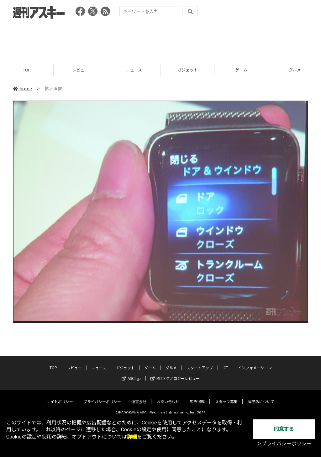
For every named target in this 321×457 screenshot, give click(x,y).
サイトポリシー (60, 396)
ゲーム (241, 70)
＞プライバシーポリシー (284, 444)
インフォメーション (255, 362)
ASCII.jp (131, 373)
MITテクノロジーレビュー (175, 373)
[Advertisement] (160, 39)
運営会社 (138, 396)
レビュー (80, 70)
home (22, 88)
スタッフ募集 (226, 396)
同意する (284, 429)
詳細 (132, 437)
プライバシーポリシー (102, 396)
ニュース (134, 70)
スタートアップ (200, 362)
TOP (27, 70)
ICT (225, 362)
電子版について (261, 396)
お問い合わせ (168, 396)
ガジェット (187, 70)
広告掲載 (197, 396)
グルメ (171, 362)
